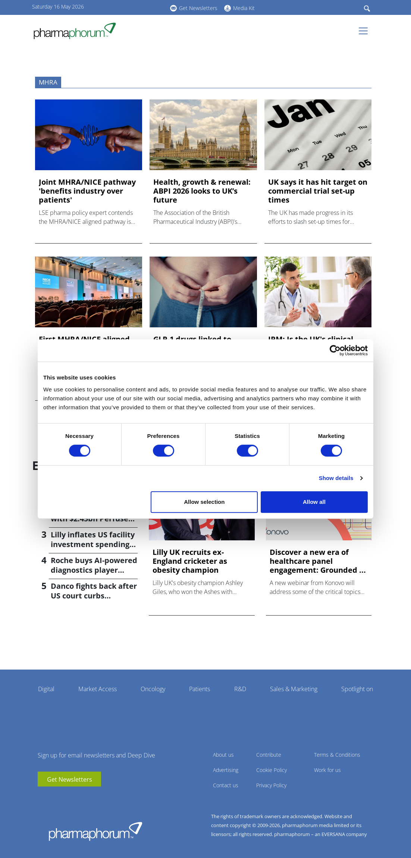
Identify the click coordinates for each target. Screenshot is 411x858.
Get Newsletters (198, 8)
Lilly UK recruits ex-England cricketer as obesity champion (190, 561)
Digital (46, 689)
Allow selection (204, 502)
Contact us (225, 785)
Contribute (268, 754)
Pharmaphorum (95, 831)
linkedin (133, 7)
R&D (240, 689)
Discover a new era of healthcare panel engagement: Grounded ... (318, 561)
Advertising (225, 769)
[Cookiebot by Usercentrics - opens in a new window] (335, 350)
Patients (199, 689)
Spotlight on (357, 689)
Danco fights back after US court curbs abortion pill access (94, 595)
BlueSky (144, 7)
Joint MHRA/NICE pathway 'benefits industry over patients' (87, 191)
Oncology (153, 689)
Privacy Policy (271, 785)
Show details (336, 478)
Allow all (314, 502)
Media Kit (244, 8)
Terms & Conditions (337, 754)
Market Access (97, 689)
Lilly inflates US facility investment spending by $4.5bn (93, 544)
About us (223, 754)
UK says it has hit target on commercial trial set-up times (317, 191)
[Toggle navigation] (365, 31)
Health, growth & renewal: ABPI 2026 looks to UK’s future (202, 191)
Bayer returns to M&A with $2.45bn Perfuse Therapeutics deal (91, 518)
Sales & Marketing (293, 689)
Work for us (327, 769)
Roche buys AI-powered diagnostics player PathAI (94, 570)
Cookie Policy (271, 769)
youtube (121, 7)
